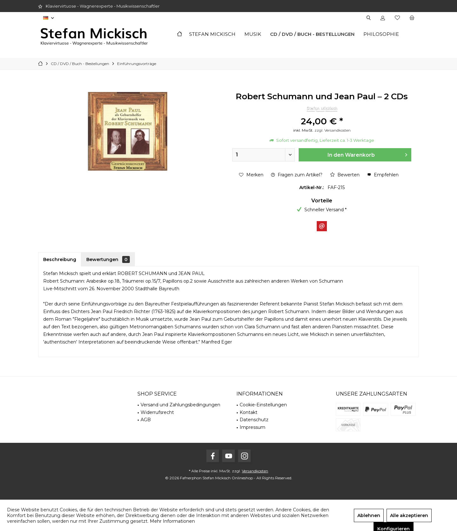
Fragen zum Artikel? (296, 175)
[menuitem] (412, 18)
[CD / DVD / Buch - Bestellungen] (312, 34)
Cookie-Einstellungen (263, 405)
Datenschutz (254, 420)
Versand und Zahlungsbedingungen (180, 405)
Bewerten (345, 175)
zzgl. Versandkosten (333, 130)
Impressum (252, 427)
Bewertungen (108, 259)
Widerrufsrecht (157, 412)
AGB (146, 420)
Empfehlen (383, 175)
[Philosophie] (381, 34)
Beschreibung (59, 259)
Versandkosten (255, 471)
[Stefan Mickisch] (212, 34)
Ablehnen (368, 515)
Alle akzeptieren (409, 515)
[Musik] (253, 34)
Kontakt (248, 412)
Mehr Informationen (172, 521)
